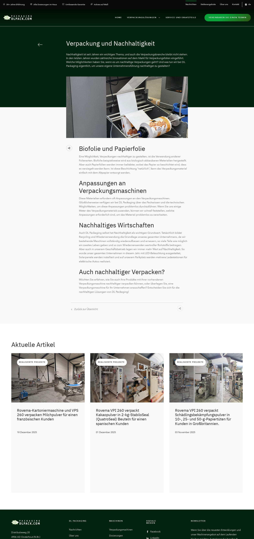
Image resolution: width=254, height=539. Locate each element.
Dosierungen (116, 482)
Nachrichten (75, 476)
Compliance (231, 533)
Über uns (73, 482)
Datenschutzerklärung (181, 533)
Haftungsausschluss (160, 533)
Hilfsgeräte (114, 488)
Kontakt (73, 494)
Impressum (219, 533)
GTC (241, 533)
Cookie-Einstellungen (202, 533)
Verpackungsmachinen (121, 476)
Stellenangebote (77, 488)
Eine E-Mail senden (28, 500)
